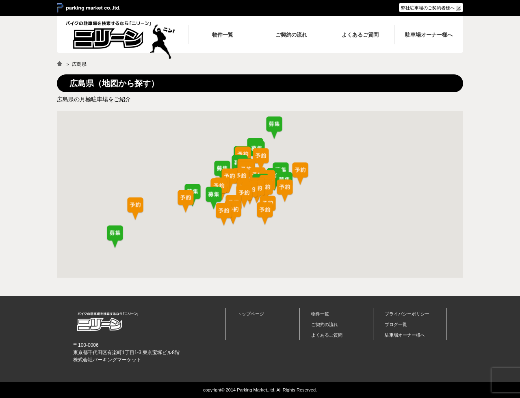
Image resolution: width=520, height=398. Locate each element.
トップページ (250, 313)
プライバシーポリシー (407, 313)
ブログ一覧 (396, 324)
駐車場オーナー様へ (405, 335)
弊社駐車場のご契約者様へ (428, 7)
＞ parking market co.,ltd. (88, 8)
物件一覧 (320, 313)
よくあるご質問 (326, 335)
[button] (213, 198)
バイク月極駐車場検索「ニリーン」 (107, 321)
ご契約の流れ (324, 324)
